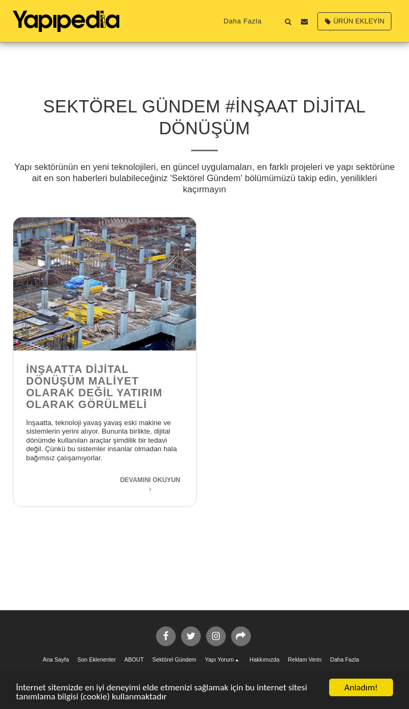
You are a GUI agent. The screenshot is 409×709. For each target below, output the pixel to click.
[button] (288, 21)
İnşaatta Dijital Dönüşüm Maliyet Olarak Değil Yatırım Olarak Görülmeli (94, 386)
